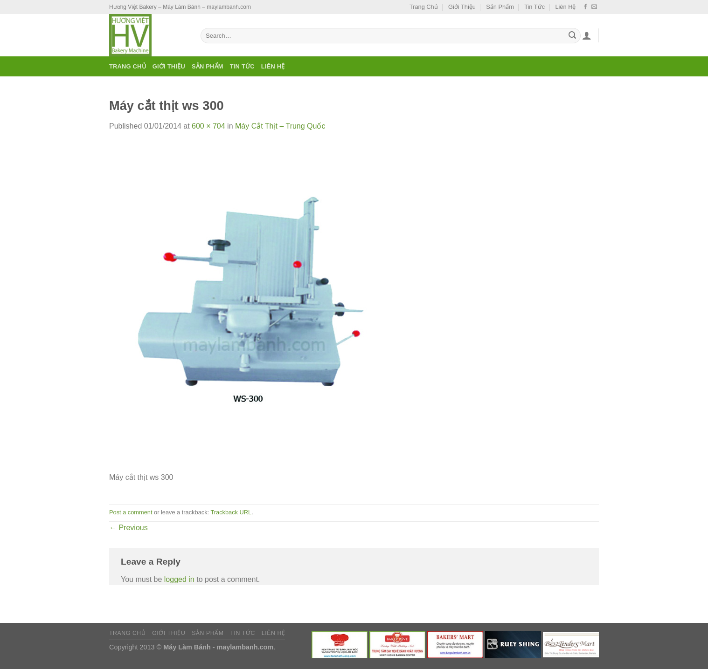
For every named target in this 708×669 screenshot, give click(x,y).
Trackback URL (230, 512)
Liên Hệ (565, 6)
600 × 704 (208, 126)
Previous (128, 528)
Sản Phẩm (500, 6)
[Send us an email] (594, 7)
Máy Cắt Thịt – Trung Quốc (280, 126)
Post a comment (130, 512)
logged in (179, 579)
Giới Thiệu (462, 6)
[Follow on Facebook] (585, 7)
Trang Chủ (424, 6)
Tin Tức (534, 6)
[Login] (586, 35)
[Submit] (572, 36)
